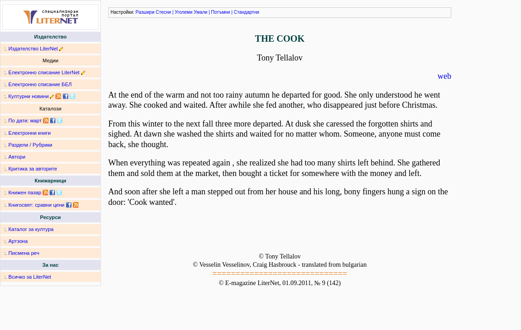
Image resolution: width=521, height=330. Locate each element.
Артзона (18, 241)
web (444, 76)
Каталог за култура (30, 229)
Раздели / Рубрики (30, 145)
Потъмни (220, 12)
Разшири (145, 12)
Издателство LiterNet (33, 48)
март (36, 120)
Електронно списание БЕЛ (40, 84)
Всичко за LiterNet (29, 277)
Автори (16, 157)
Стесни (163, 12)
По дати (17, 120)
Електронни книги (29, 133)
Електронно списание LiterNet (43, 72)
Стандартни (246, 12)
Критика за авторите (32, 168)
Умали (200, 12)
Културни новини (28, 96)
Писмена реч (23, 253)
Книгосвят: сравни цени (36, 205)
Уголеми (184, 12)
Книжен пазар (24, 192)
